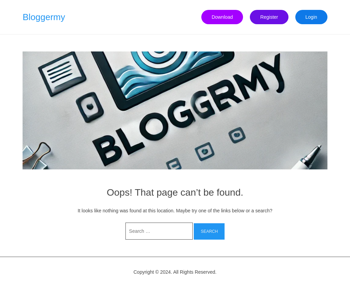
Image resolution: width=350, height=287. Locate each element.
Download (222, 17)
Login (311, 17)
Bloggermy (44, 17)
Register (269, 17)
